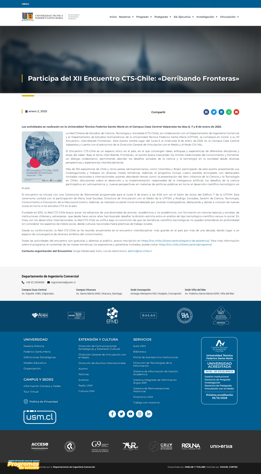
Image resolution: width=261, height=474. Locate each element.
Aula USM (139, 346)
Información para (200, 4)
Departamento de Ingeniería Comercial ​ (74, 467)
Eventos (83, 380)
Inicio (113, 16)
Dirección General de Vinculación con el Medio (102, 356)
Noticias (83, 374)
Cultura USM (86, 391)
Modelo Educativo (35, 363)
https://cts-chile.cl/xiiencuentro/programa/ (185, 244)
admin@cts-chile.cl (140, 251)
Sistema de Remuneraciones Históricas (151, 390)
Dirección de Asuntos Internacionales (102, 363)
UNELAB (189, 467)
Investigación (207, 17)
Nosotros (126, 17)
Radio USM (85, 385)
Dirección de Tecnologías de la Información (152, 364)
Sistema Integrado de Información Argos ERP (155, 381)
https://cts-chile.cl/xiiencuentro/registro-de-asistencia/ (175, 240)
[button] (206, 112)
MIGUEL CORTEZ (228, 467)
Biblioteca (139, 351)
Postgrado (163, 17)
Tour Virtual (31, 391)
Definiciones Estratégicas (40, 357)
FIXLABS (200, 467)
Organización (32, 368)
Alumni (83, 368)
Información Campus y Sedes (42, 386)
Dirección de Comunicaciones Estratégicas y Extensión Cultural (99, 347)
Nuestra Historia (34, 346)
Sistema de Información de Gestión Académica (155, 373)
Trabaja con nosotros (146, 402)
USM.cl (25, 4)
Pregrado (144, 17)
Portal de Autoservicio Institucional (155, 357)
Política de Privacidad (44, 401)
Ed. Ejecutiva (184, 17)
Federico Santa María (37, 351)
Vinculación (229, 17)
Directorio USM (143, 397)
